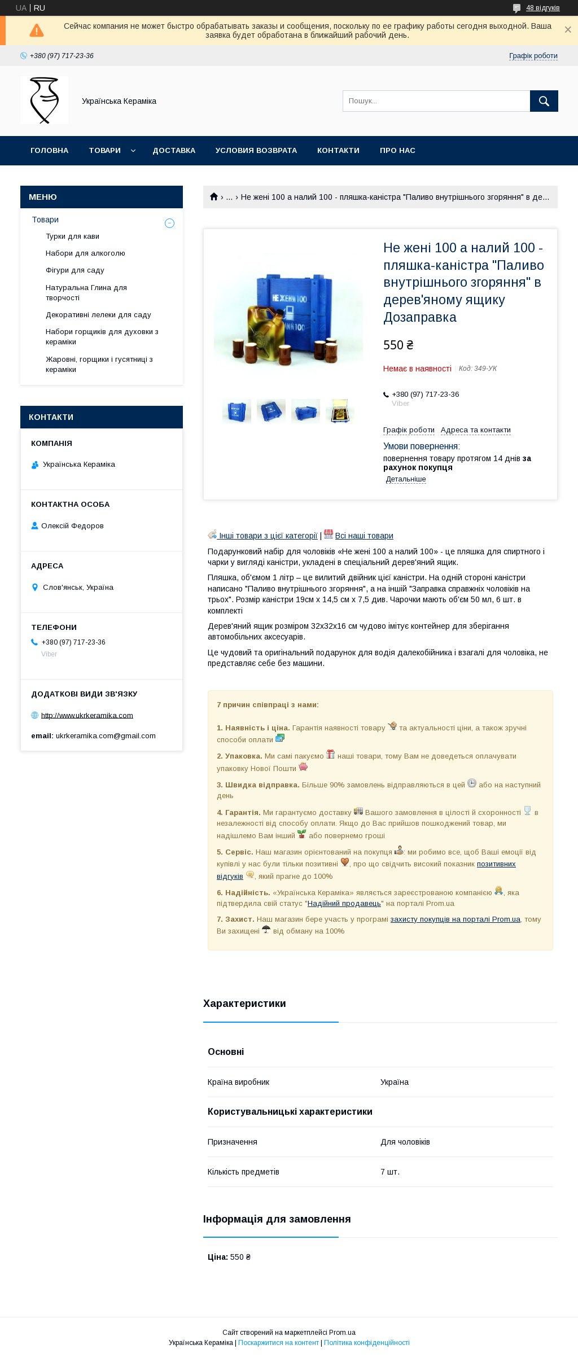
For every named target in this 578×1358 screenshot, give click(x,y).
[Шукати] (544, 101)
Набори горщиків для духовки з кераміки (102, 336)
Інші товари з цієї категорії (263, 535)
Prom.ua (342, 1333)
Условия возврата (256, 150)
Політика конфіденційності (367, 1343)
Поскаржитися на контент (278, 1343)
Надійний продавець (344, 903)
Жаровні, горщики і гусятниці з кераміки (99, 364)
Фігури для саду (75, 270)
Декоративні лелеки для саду (98, 314)
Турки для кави (72, 236)
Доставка (173, 150)
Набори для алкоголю (85, 253)
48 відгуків (543, 8)
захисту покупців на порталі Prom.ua (455, 919)
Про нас (397, 150)
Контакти (338, 150)
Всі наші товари (364, 535)
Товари (105, 150)
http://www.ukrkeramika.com (87, 715)
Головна (49, 150)
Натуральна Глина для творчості (86, 292)
